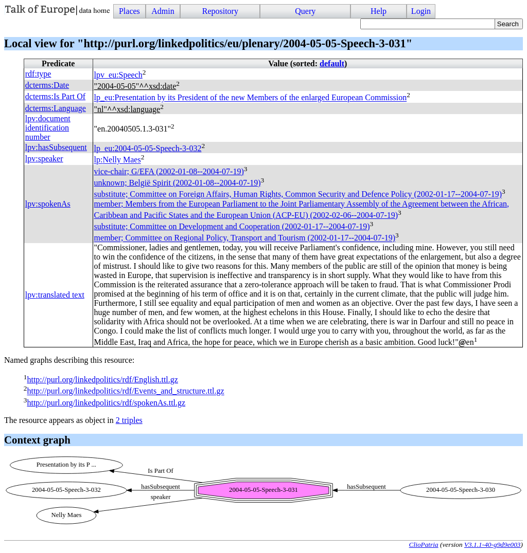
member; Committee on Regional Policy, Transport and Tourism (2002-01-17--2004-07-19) (244, 238)
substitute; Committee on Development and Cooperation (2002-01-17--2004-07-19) (232, 226)
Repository (220, 11)
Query (305, 11)
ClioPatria (423, 544)
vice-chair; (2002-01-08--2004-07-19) (169, 171)
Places (129, 11)
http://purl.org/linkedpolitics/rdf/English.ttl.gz (102, 379)
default (332, 63)
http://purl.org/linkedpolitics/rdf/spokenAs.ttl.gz (106, 402)
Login (421, 11)
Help (379, 11)
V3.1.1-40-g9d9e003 (492, 544)
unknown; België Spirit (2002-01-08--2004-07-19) (177, 182)
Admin (162, 11)
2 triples (129, 420)
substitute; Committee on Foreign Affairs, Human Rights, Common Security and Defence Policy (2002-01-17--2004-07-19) (298, 194)
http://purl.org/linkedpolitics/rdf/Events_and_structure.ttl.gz (125, 391)
